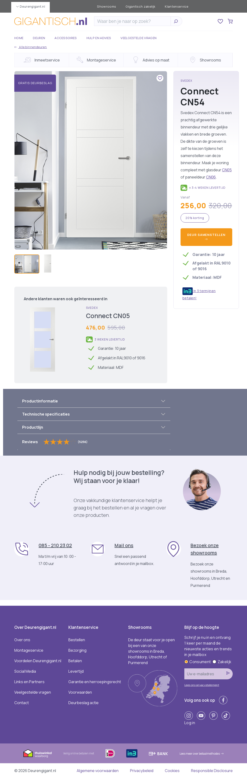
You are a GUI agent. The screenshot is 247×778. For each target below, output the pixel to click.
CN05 (227, 170)
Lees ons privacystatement (201, 685)
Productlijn (32, 427)
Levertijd (76, 671)
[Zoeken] (134, 21)
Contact (21, 702)
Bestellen (76, 639)
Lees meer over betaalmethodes (202, 754)
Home (18, 38)
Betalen (75, 660)
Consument (197, 662)
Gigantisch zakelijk (140, 6)
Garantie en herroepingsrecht (94, 681)
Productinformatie (40, 401)
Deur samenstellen (206, 237)
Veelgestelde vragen (138, 38)
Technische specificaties (46, 414)
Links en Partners (29, 681)
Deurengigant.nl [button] (30, 6)
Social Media (25, 671)
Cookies (172, 770)
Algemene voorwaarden (98, 770)
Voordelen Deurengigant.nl (37, 660)
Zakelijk (221, 662)
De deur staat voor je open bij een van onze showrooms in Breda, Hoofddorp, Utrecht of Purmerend (151, 651)
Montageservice (28, 650)
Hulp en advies (98, 38)
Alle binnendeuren (30, 47)
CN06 (211, 177)
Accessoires (66, 38)
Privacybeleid (141, 770)
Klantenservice (176, 6)
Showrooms (106, 6)
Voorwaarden (80, 692)
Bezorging (77, 650)
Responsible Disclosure (212, 770)
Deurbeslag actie (83, 702)
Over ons (22, 639)
